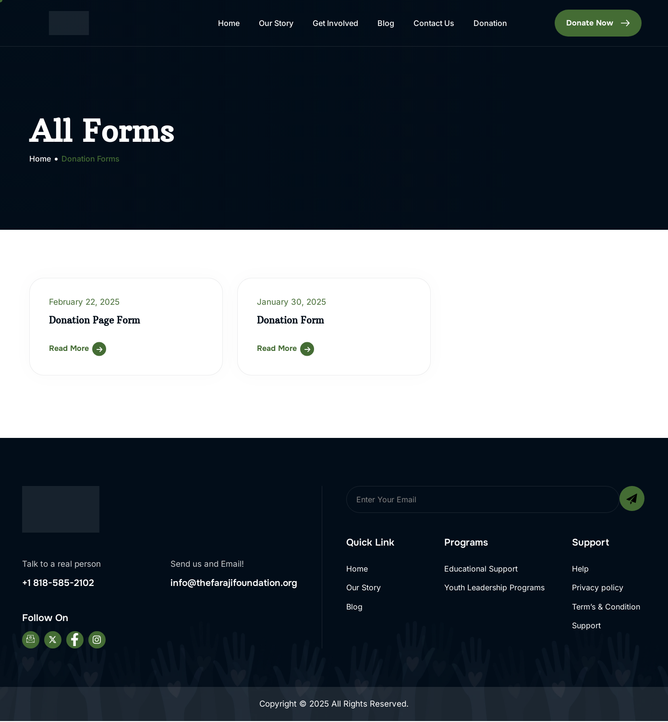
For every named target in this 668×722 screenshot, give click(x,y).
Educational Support (481, 568)
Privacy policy (597, 588)
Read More (69, 348)
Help (580, 568)
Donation (490, 23)
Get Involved (335, 23)
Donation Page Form (96, 320)
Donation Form (292, 320)
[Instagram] (97, 641)
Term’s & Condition (606, 607)
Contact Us (433, 23)
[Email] (30, 641)
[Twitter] (52, 641)
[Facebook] (75, 641)
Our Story (276, 23)
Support (586, 627)
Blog (385, 23)
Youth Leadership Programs (494, 588)
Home (229, 23)
